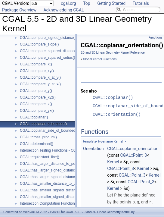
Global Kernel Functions (100, 59)
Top (86, 3)
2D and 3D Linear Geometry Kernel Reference (113, 53)
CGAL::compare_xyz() (38, 97)
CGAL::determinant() (36, 144)
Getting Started (111, 3)
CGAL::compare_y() (36, 91)
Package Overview (19, 10)
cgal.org (68, 3)
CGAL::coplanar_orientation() (43, 124)
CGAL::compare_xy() (37, 71)
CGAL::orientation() (117, 114)
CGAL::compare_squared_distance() (49, 51)
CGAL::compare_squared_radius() (47, 57)
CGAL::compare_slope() (39, 44)
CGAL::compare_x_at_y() (40, 77)
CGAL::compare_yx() (37, 110)
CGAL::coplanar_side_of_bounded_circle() (54, 130)
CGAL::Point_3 (133, 155)
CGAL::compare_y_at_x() (40, 84)
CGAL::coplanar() (34, 117)
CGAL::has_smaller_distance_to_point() (52, 183)
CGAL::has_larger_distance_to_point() (51, 164)
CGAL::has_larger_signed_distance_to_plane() (57, 177)
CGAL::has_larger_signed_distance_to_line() (56, 170)
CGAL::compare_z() (36, 104)
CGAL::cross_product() (38, 137)
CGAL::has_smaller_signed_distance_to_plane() (58, 197)
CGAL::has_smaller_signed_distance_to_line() (57, 190)
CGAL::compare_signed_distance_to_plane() (56, 38)
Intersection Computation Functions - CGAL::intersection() (66, 203)
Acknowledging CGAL (63, 10)
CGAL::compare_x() (36, 64)
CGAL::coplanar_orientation (132, 148)
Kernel (113, 161)
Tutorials (141, 3)
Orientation (93, 148)
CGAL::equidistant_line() (39, 157)
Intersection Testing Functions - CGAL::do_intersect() (62, 150)
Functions (155, 37)
